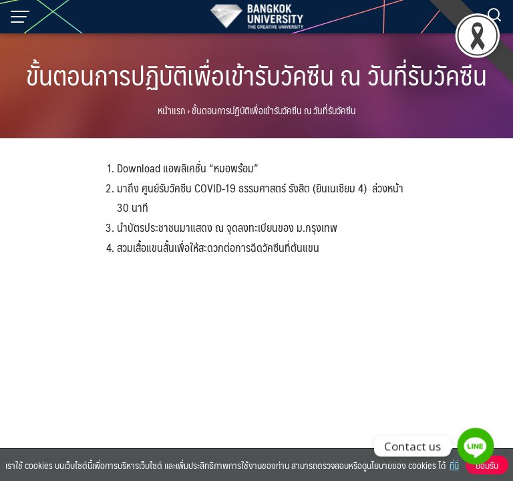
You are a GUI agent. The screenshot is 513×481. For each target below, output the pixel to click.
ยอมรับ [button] (487, 465)
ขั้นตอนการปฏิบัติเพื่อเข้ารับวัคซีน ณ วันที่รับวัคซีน (256, 74)
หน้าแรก (171, 110)
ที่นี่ (454, 465)
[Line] (476, 446)
